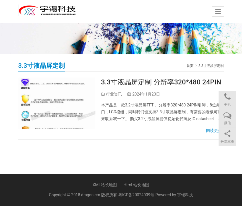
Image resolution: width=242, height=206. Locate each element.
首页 (190, 66)
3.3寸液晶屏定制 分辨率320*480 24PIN (161, 82)
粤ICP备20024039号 (136, 195)
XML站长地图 (105, 185)
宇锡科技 (185, 195)
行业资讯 (114, 94)
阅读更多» (215, 130)
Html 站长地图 (136, 185)
